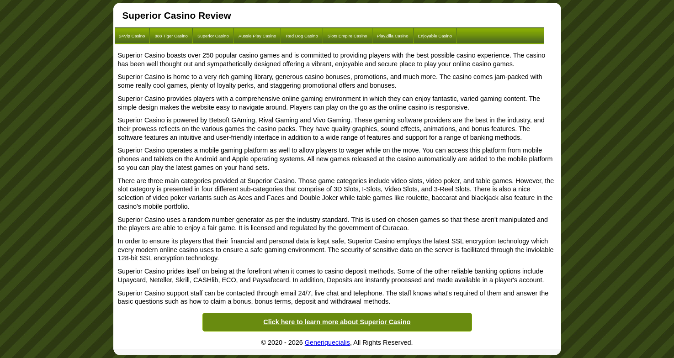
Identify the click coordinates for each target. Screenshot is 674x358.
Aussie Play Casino (257, 35)
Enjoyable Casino (435, 35)
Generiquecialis (327, 342)
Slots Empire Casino (347, 35)
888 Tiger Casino (171, 35)
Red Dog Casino (302, 35)
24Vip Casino (132, 35)
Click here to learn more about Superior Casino (336, 322)
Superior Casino (213, 35)
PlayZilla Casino (393, 35)
